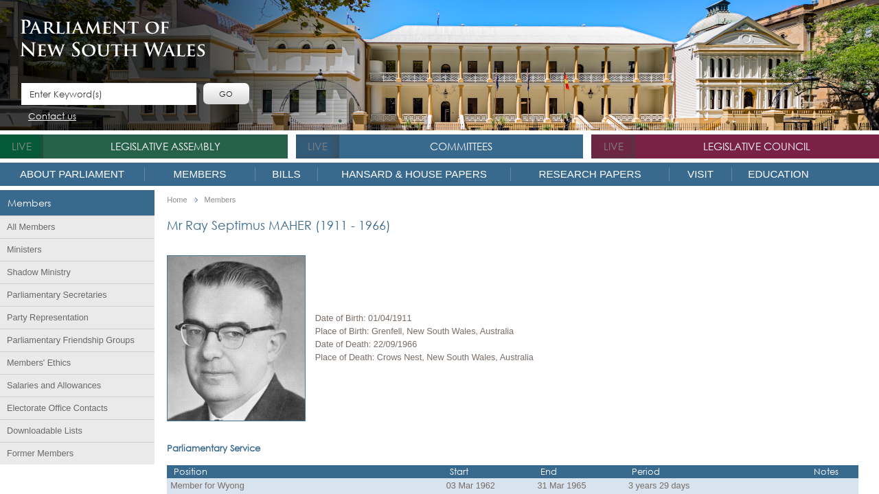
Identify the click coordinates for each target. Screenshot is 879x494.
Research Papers (589, 174)
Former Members (40, 453)
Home (177, 200)
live (22, 146)
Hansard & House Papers (414, 174)
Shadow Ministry (39, 272)
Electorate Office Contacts (57, 408)
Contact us (52, 117)
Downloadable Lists (44, 431)
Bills (286, 174)
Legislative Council (756, 146)
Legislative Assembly (165, 146)
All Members (31, 227)
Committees (461, 146)
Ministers (24, 250)
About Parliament (72, 174)
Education (778, 174)
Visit (700, 174)
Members (200, 174)
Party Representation (48, 317)
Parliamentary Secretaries (57, 295)
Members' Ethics (39, 363)
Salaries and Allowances (54, 385)
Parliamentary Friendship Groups (71, 340)
